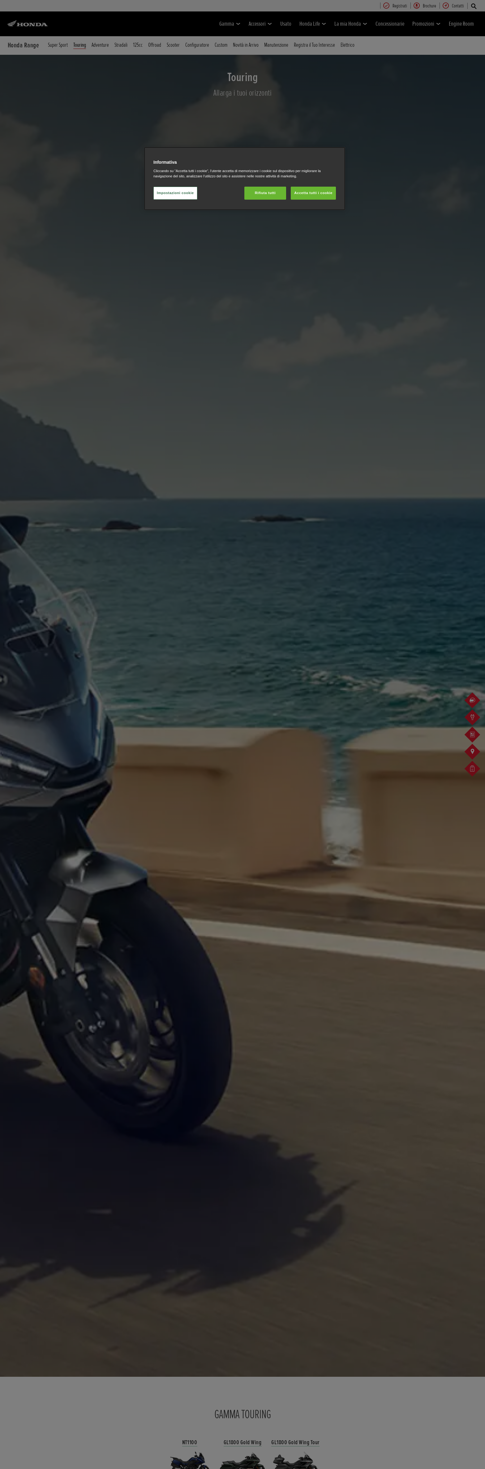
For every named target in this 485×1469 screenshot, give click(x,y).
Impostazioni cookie (175, 193)
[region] (244, 178)
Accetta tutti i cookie (313, 193)
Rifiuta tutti (265, 193)
